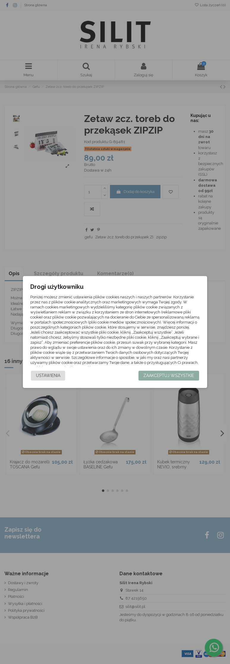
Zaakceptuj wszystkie (168, 379)
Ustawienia (48, 379)
